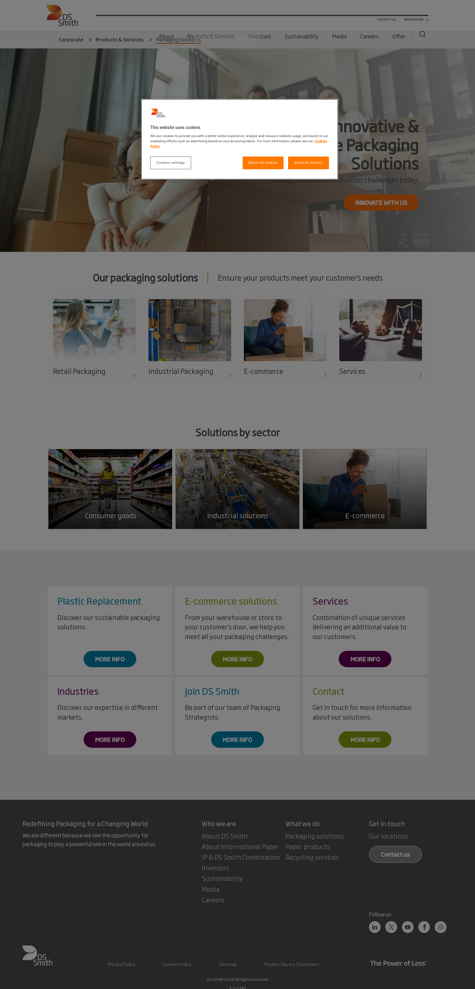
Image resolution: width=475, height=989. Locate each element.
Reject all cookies (263, 162)
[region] (239, 139)
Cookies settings (171, 162)
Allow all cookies (308, 162)
